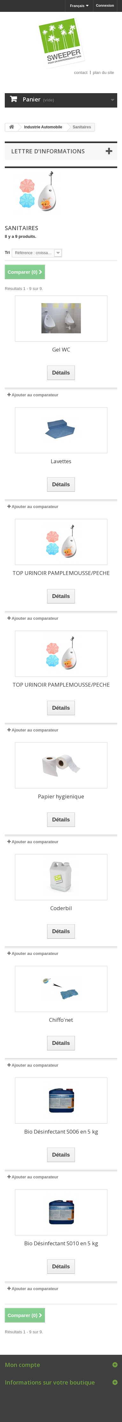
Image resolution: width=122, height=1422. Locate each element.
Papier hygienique (61, 796)
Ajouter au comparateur (34, 394)
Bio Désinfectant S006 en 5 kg (61, 1131)
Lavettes (61, 461)
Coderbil (61, 908)
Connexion (105, 5)
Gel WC (61, 349)
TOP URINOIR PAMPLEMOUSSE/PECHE (61, 573)
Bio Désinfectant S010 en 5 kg (61, 1243)
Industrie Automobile (43, 127)
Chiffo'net (61, 1019)
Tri (7, 252)
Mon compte (22, 1365)
